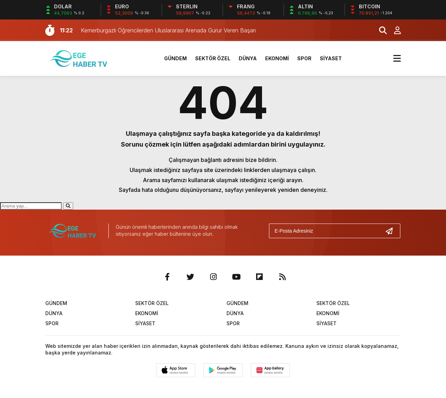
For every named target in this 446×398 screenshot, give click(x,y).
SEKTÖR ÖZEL (212, 58)
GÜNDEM (175, 58)
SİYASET (331, 58)
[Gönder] (392, 231)
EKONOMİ (277, 58)
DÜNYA (248, 58)
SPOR (304, 58)
